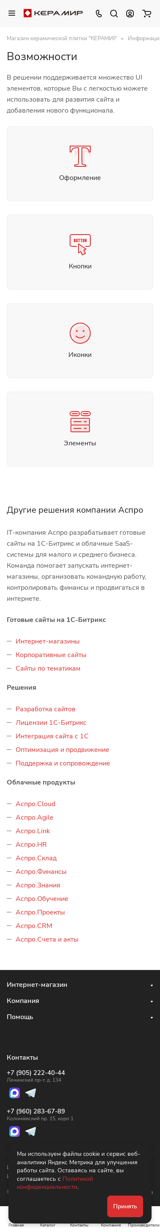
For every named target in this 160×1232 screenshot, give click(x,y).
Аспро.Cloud (35, 804)
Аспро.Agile (35, 817)
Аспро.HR (31, 844)
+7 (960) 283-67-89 (40, 1115)
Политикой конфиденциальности (55, 1183)
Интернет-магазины (48, 641)
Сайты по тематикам (48, 668)
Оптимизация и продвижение (62, 749)
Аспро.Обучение (42, 898)
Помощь (20, 1017)
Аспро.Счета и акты (47, 939)
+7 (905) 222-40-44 (40, 1076)
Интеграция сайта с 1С (52, 736)
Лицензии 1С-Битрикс (51, 722)
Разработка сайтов (46, 709)
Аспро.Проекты (40, 912)
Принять (125, 1206)
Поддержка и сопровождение (63, 763)
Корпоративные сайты (51, 655)
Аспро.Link (33, 831)
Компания (23, 1000)
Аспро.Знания (38, 885)
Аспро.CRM (34, 926)
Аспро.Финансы (41, 871)
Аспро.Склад (36, 858)
